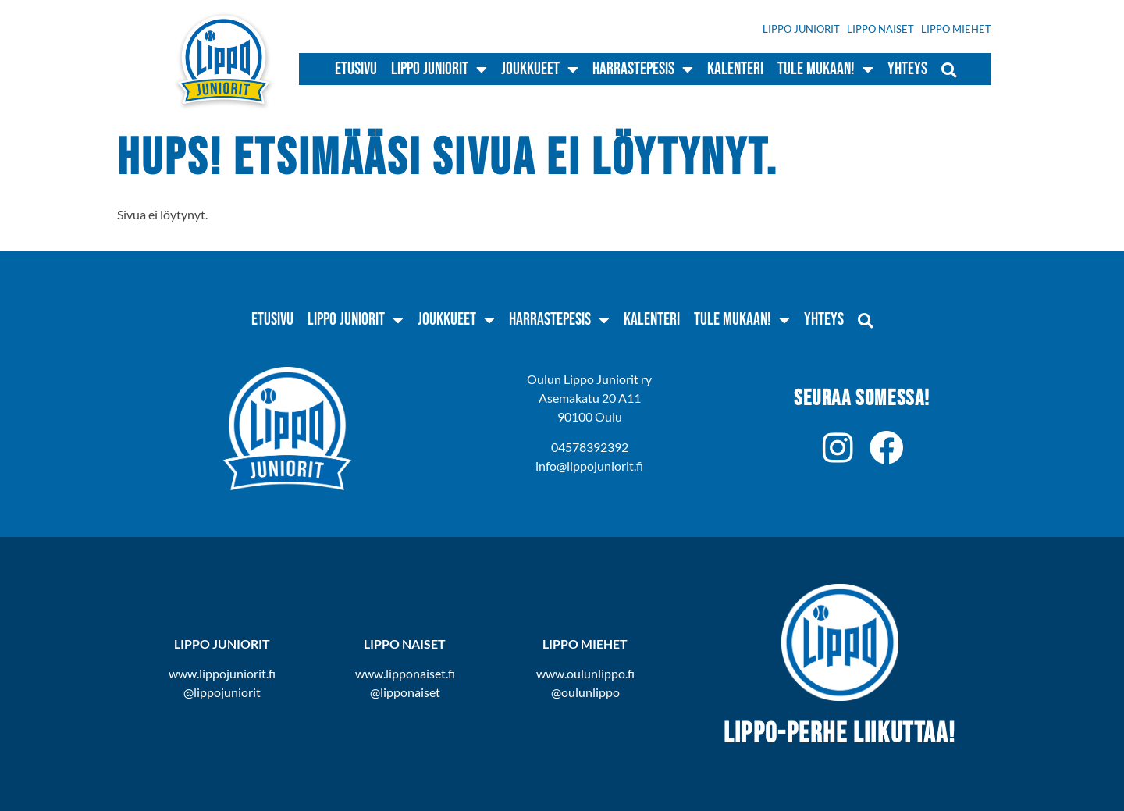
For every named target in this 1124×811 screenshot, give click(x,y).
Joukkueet (539, 69)
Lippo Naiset (880, 29)
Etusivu (356, 69)
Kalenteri (735, 69)
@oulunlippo (585, 692)
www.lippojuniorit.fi (222, 673)
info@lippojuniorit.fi (589, 465)
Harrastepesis (642, 69)
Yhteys (907, 69)
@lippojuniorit (222, 692)
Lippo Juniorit (801, 29)
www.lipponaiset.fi (405, 673)
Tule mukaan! (825, 69)
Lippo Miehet (956, 29)
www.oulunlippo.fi (585, 673)
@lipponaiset (405, 692)
